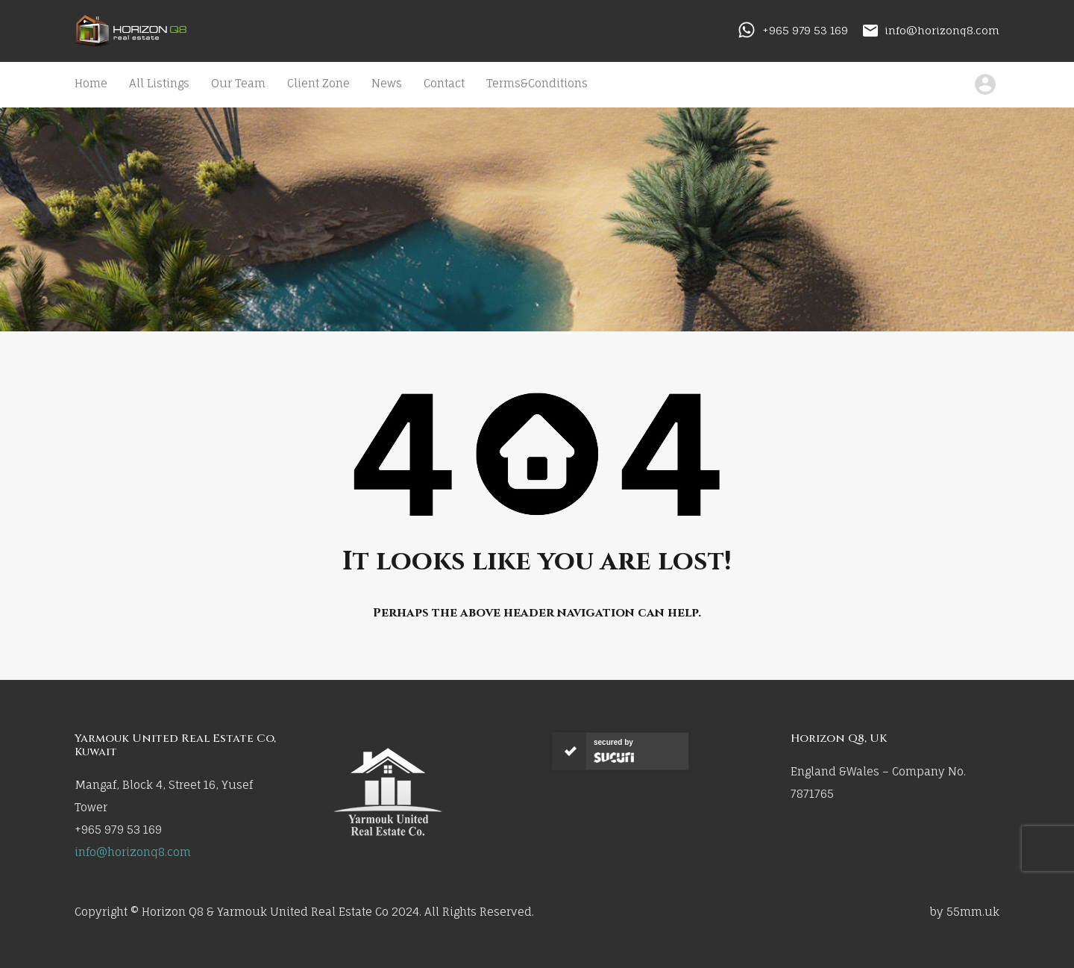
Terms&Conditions (537, 83)
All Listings (159, 83)
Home (91, 83)
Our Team (238, 83)
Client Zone (318, 83)
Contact (444, 83)
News (386, 83)
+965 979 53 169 (805, 30)
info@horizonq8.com (942, 30)
